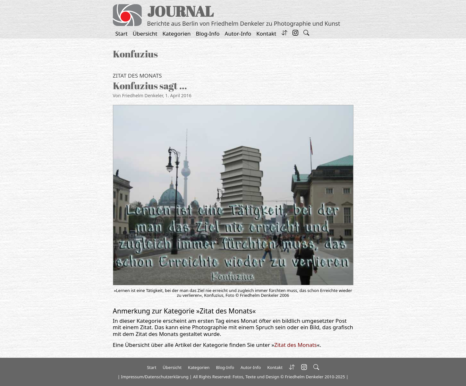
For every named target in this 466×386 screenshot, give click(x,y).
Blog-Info (208, 33)
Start (121, 33)
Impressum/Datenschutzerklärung (154, 377)
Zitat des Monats (137, 75)
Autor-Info (238, 33)
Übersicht (145, 33)
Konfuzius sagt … (150, 85)
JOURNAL (180, 11)
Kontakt (266, 33)
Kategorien (177, 33)
